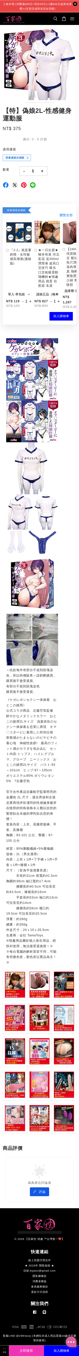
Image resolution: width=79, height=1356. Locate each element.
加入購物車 (61, 316)
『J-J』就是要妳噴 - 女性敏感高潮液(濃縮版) (18, 256)
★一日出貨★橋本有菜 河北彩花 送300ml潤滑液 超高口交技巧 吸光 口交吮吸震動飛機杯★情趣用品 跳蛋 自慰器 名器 (46, 268)
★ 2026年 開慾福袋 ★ (39, 1265)
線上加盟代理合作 (39, 1260)
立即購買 (26, 1350)
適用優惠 (9, 149)
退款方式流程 (39, 1291)
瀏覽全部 (66, 215)
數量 (6, 169)
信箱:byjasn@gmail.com (39, 1270)
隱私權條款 (40, 1275)
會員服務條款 (39, 1286)
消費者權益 (40, 1281)
